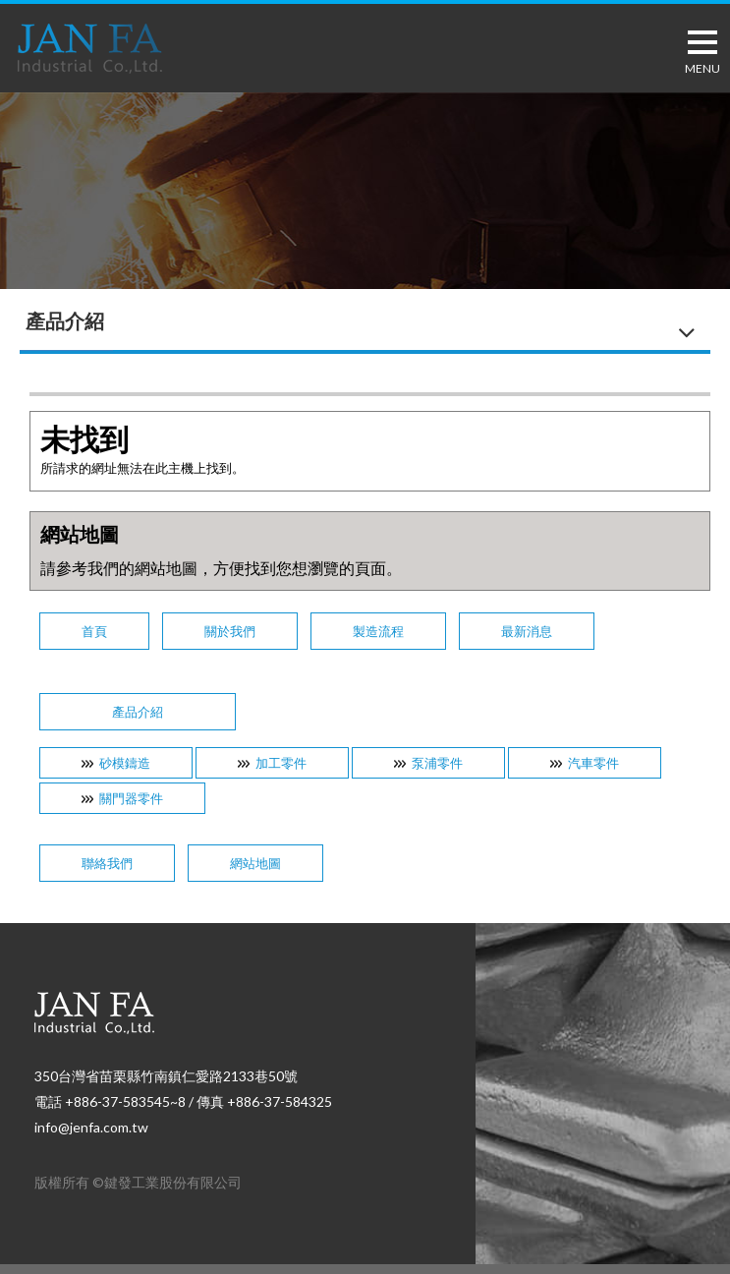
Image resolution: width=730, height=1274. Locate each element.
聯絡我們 (107, 863)
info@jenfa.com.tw (91, 1127)
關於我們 (229, 631)
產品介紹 (137, 712)
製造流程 (378, 631)
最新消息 (526, 631)
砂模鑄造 (124, 763)
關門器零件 (131, 798)
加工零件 (281, 763)
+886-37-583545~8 (125, 1101)
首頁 (94, 631)
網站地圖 (255, 863)
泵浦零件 (437, 763)
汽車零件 (593, 763)
